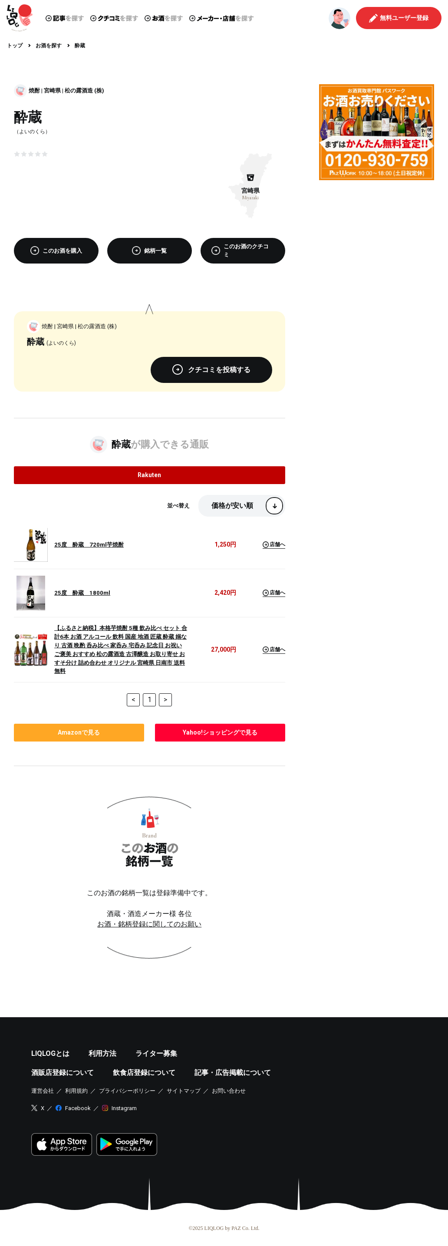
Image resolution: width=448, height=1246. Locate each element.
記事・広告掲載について (232, 1072)
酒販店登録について (62, 1072)
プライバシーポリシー (127, 1091)
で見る (79, 732)
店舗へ (274, 544)
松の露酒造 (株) (84, 90)
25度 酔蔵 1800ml (82, 593)
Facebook (78, 1108)
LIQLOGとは (50, 1053)
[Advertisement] (376, 241)
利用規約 (76, 1091)
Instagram (124, 1108)
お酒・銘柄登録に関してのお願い (149, 924)
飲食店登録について (144, 1072)
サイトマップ (184, 1091)
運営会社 (42, 1091)
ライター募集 (156, 1053)
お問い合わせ (229, 1091)
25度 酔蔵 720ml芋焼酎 (89, 544)
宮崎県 (52, 90)
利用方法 (102, 1053)
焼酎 (34, 90)
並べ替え (178, 505)
